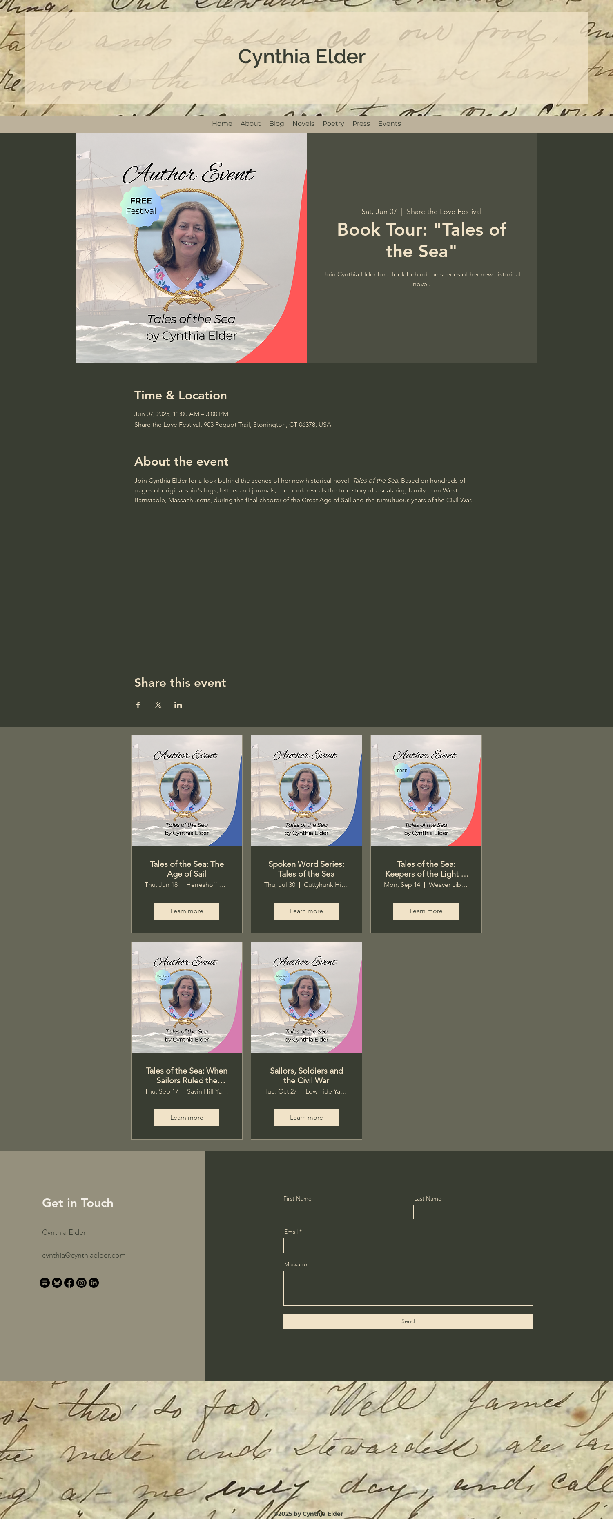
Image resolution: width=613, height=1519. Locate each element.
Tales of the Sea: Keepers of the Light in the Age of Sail (426, 869)
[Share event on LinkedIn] (178, 705)
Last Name (427, 1198)
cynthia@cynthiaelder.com (84, 1255)
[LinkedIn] (94, 1283)
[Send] (408, 1321)
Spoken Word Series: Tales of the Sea (306, 869)
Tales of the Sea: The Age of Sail (187, 869)
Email (291, 1231)
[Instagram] (81, 1283)
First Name (297, 1198)
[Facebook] (69, 1283)
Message (295, 1264)
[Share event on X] (158, 705)
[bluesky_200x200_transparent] (57, 1283)
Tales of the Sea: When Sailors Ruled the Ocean (186, 1075)
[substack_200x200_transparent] (45, 1283)
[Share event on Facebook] (138, 705)
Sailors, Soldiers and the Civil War (306, 1075)
